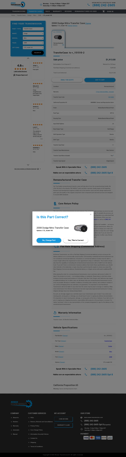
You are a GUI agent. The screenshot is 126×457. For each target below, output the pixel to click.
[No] (49, 240)
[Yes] (75, 240)
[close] (90, 214)
